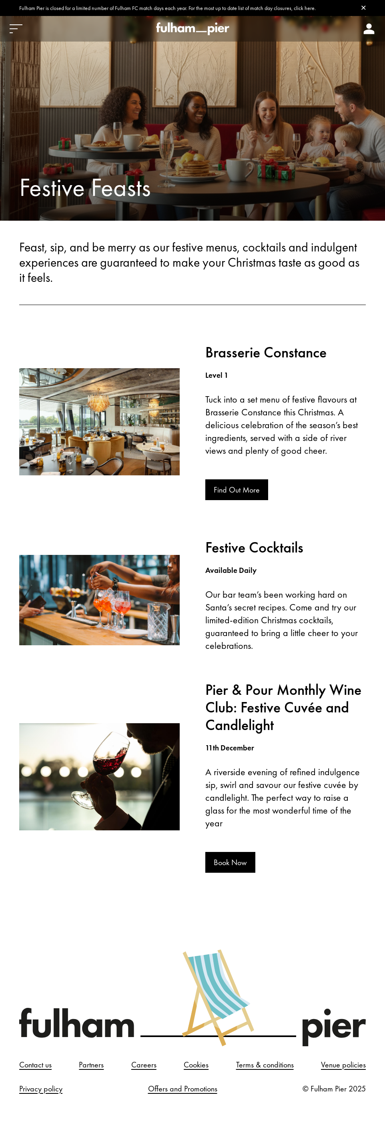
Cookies (196, 1064)
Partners (91, 1064)
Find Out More (237, 490)
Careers (143, 1064)
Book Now (230, 862)
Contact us (35, 1064)
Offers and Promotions (182, 1088)
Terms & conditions (265, 1064)
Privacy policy (40, 1088)
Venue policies (343, 1064)
